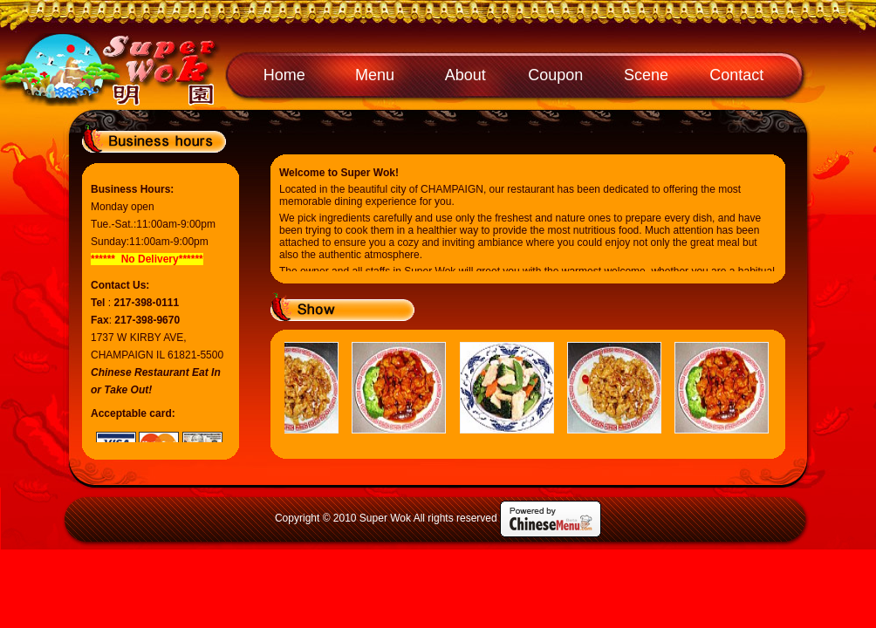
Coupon (555, 75)
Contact (736, 75)
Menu (374, 75)
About (465, 75)
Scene (646, 75)
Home (284, 75)
